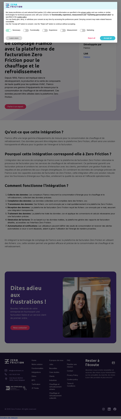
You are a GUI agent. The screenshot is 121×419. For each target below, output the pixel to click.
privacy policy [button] (86, 12)
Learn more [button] (13, 38)
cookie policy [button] (21, 17)
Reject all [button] (91, 38)
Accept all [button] (108, 38)
